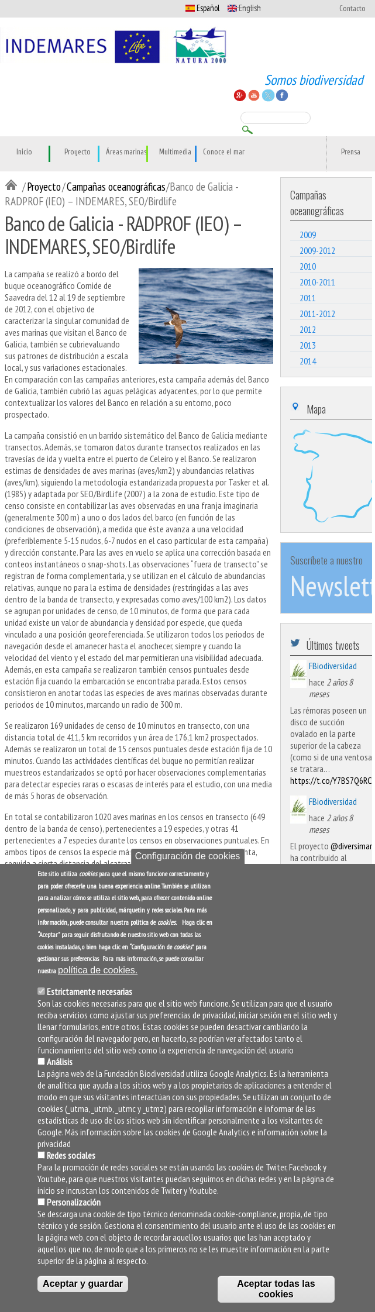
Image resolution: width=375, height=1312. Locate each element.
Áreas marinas (126, 152)
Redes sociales (71, 1155)
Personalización (74, 1202)
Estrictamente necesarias (89, 991)
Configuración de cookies (187, 856)
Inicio (24, 152)
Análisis (60, 1061)
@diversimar (351, 846)
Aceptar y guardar (83, 1284)
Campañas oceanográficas (116, 186)
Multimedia (175, 152)
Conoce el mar (224, 152)
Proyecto (77, 152)
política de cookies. (97, 970)
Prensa (350, 152)
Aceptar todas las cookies (276, 1289)
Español (202, 7)
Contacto (352, 9)
